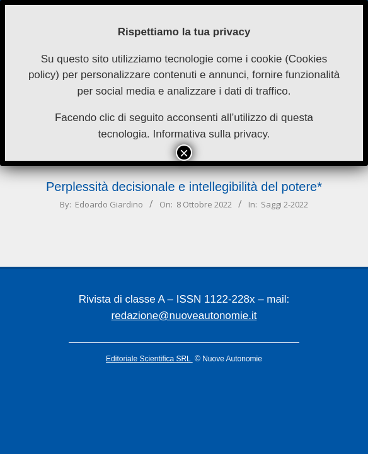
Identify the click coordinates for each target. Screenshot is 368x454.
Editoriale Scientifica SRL (149, 358)
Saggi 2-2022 (284, 204)
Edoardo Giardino (109, 204)
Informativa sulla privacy (210, 134)
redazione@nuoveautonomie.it (184, 316)
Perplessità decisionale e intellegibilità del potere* (184, 187)
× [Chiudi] (184, 152)
